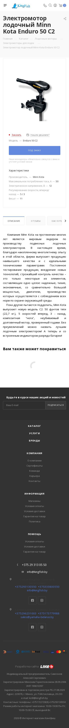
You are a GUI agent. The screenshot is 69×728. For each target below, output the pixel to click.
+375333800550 (48, 586)
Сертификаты (34, 465)
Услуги (34, 433)
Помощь (34, 534)
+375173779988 (48, 613)
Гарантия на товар (34, 516)
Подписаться (56, 405)
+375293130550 (25, 586)
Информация (34, 493)
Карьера (34, 476)
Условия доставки (34, 511)
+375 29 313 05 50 (34, 564)
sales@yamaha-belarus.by (37, 617)
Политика (34, 521)
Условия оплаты (34, 506)
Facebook (32, 600)
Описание (14, 221)
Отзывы (36, 221)
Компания (34, 453)
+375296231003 (25, 613)
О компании (34, 460)
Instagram (42, 600)
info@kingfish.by (37, 572)
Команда (34, 470)
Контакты (34, 481)
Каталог (34, 426)
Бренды (34, 440)
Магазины (34, 501)
